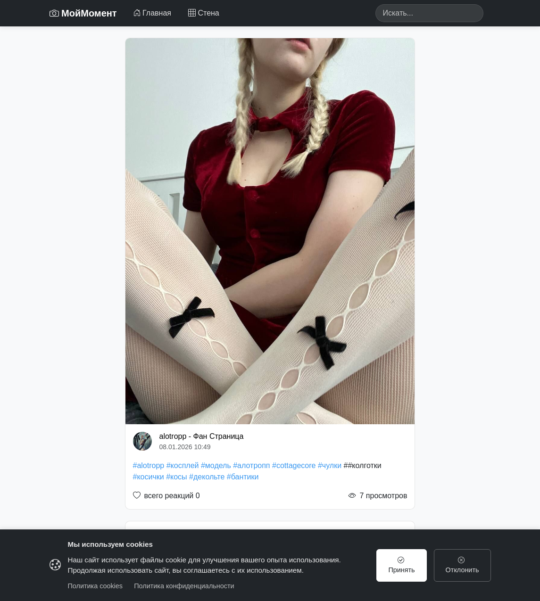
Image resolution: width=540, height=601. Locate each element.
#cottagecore (294, 465)
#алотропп (251, 465)
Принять (401, 565)
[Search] (429, 13)
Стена (203, 13)
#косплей (182, 465)
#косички (148, 477)
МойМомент (83, 13)
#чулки (329, 465)
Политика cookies (95, 586)
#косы (176, 477)
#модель (216, 465)
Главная (152, 13)
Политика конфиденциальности (184, 586)
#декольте (206, 477)
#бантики (243, 477)
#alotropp (149, 465)
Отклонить (462, 565)
